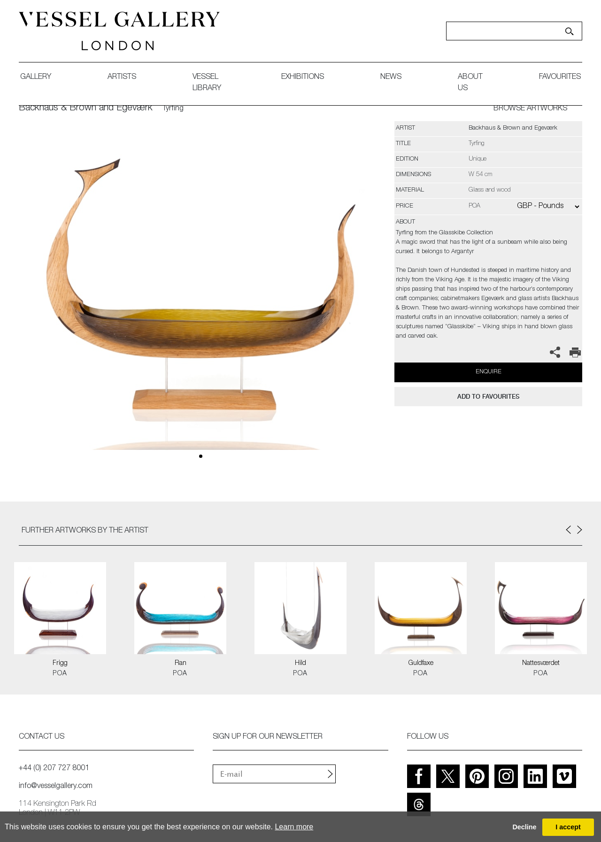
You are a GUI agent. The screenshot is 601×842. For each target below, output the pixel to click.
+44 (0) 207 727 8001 (54, 768)
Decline (524, 827)
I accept (568, 827)
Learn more (294, 827)
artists (122, 77)
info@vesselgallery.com (55, 786)
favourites (560, 77)
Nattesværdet (541, 663)
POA (60, 674)
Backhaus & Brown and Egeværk (86, 108)
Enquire (488, 372)
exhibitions (302, 77)
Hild (300, 663)
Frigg (60, 663)
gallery (35, 77)
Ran (180, 663)
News (390, 77)
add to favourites (488, 396)
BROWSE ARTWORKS (530, 109)
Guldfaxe (420, 663)
